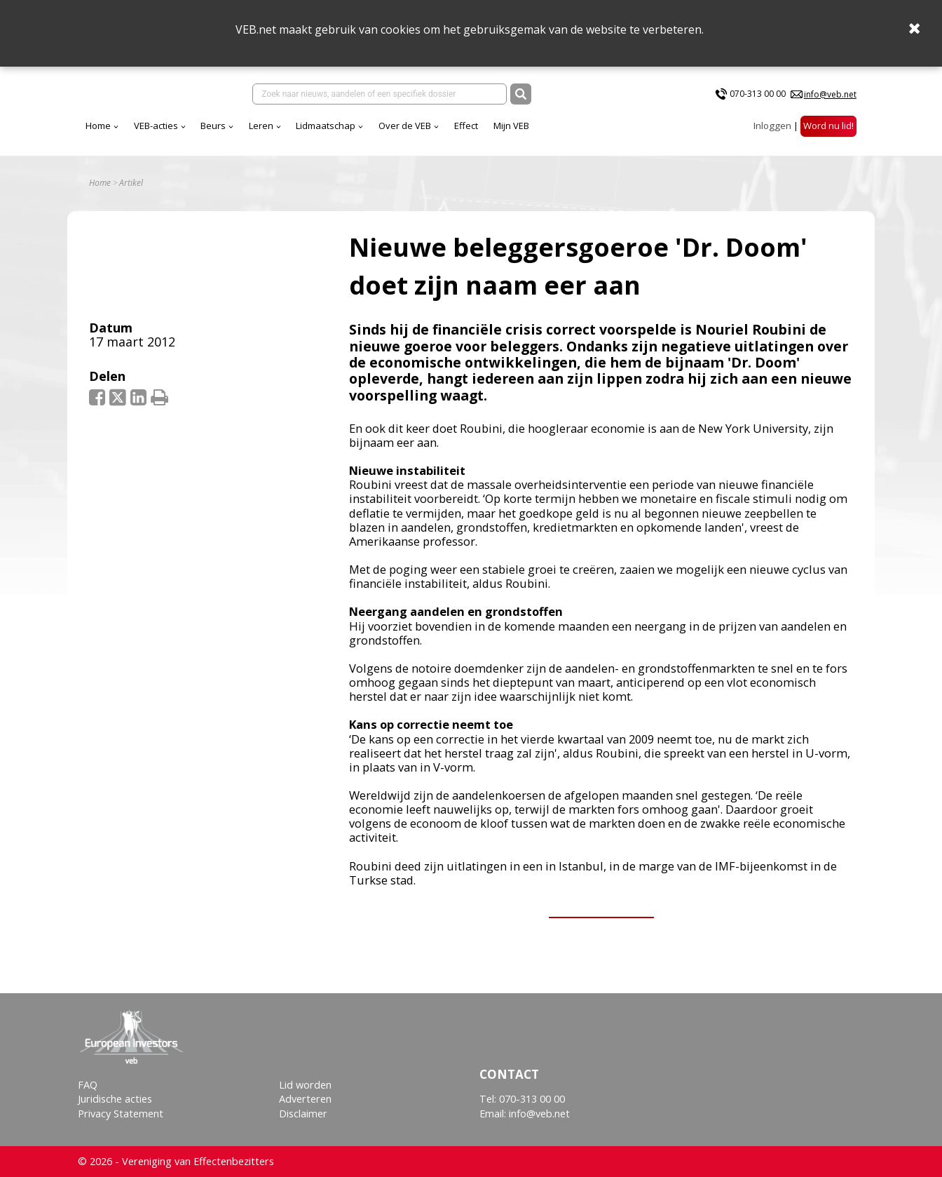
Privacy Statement (120, 1113)
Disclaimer (303, 1113)
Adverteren (305, 1098)
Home (98, 125)
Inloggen (772, 125)
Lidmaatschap (325, 125)
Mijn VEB (511, 125)
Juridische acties (115, 1098)
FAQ (87, 1084)
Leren (261, 125)
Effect (466, 125)
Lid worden (305, 1084)
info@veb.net (830, 94)
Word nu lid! (828, 125)
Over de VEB (404, 125)
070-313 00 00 (758, 94)
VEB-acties (156, 125)
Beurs (213, 125)
